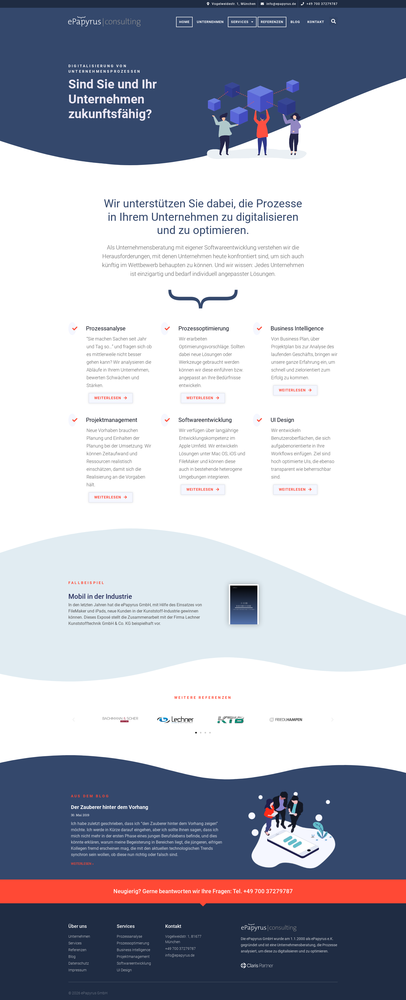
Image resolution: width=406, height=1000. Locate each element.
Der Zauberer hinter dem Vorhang (109, 851)
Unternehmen (210, 22)
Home (184, 22)
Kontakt (315, 22)
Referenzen (272, 22)
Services (242, 22)
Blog (295, 22)
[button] (111, 398)
